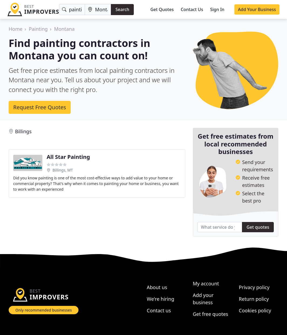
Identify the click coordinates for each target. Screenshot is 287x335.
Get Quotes (162, 9)
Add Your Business (257, 9)
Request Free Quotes (39, 107)
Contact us (159, 310)
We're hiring (160, 299)
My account (206, 283)
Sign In (217, 9)
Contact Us (192, 9)
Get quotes (258, 227)
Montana (64, 29)
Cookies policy (255, 310)
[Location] (98, 9)
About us (157, 287)
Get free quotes (210, 314)
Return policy (254, 299)
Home (15, 29)
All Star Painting (68, 156)
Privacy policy (254, 287)
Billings (23, 131)
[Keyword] (72, 9)
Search (122, 9)
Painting (38, 29)
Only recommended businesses (43, 310)
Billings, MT (63, 170)
